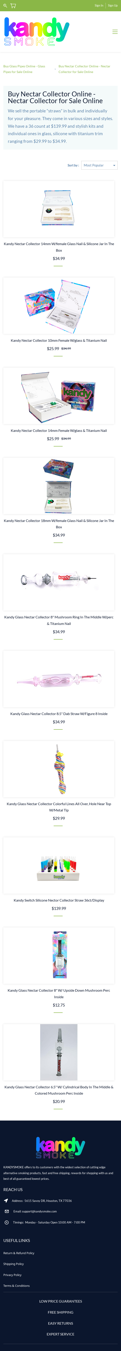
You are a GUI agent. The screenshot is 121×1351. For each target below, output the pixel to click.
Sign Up (113, 5)
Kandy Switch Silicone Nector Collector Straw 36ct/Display (59, 884)
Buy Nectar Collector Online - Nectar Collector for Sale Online (84, 53)
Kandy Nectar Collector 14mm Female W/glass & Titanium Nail (59, 414)
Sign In (99, 5)
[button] (18, 1237)
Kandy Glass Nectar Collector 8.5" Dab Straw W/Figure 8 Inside (59, 697)
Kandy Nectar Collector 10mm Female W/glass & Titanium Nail (59, 324)
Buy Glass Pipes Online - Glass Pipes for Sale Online (24, 53)
